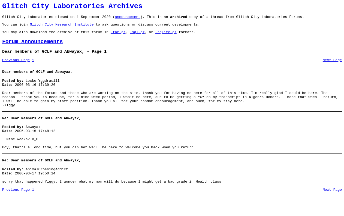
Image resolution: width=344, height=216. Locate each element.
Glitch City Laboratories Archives (72, 7)
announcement (127, 19)
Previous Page (16, 66)
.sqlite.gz (166, 35)
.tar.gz (118, 35)
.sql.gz (137, 35)
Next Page (332, 66)
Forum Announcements (32, 46)
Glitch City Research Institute (61, 27)
